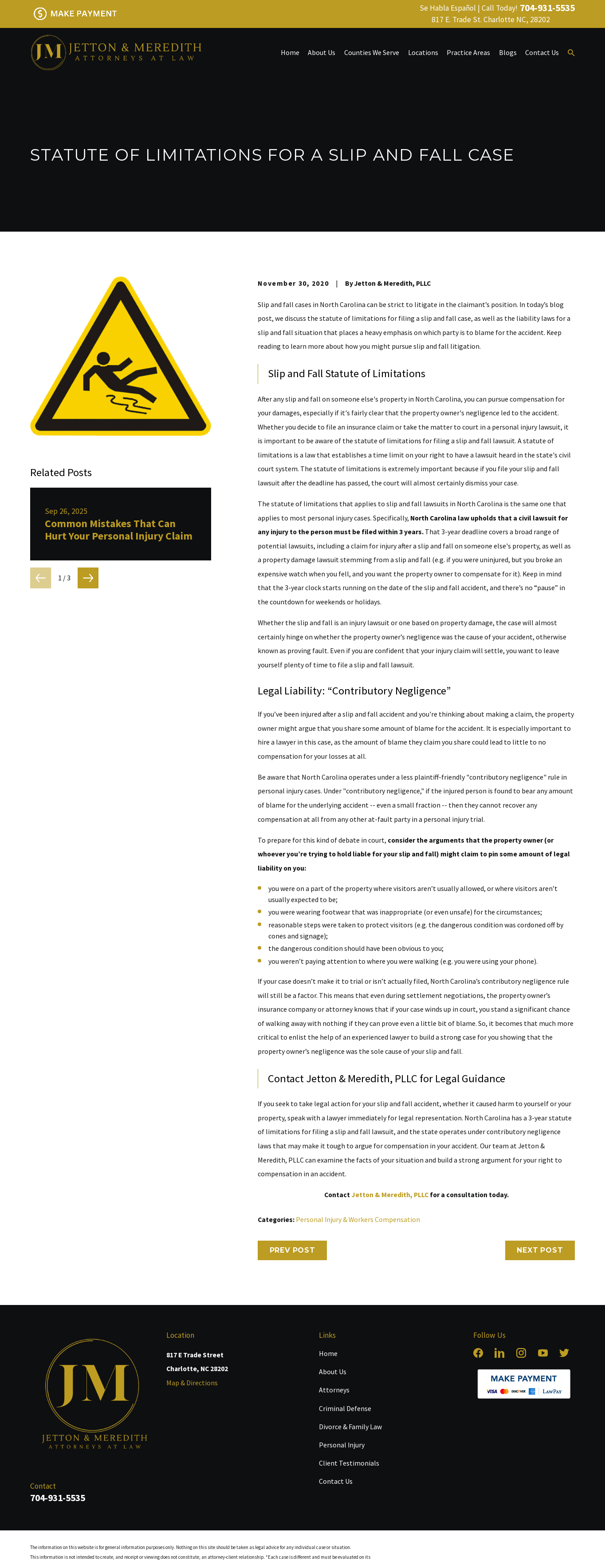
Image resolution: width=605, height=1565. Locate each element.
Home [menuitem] (290, 52)
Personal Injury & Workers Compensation (358, 1219)
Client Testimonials (349, 1463)
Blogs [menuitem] (508, 52)
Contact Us (336, 1481)
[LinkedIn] (499, 1353)
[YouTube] (543, 1353)
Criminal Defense (345, 1408)
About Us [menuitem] (321, 52)
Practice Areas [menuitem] (468, 52)
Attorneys (334, 1389)
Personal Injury (342, 1444)
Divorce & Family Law (350, 1426)
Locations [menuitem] (423, 52)
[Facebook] (478, 1353)
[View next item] (88, 578)
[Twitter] (564, 1353)
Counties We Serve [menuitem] (371, 52)
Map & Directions (192, 1382)
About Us (332, 1371)
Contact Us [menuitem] (542, 52)
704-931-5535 (547, 8)
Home (328, 1353)
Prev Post (292, 1250)
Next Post (540, 1250)
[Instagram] (521, 1353)
